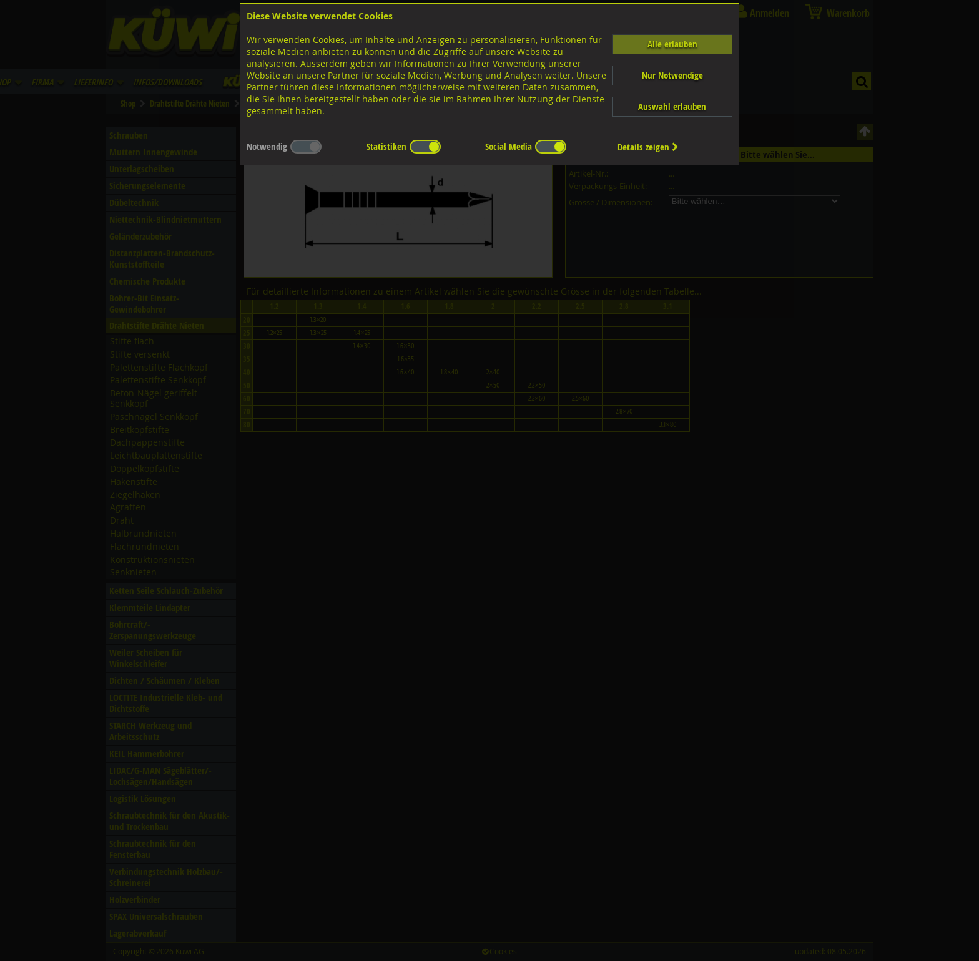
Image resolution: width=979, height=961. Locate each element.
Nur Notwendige (672, 75)
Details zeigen (648, 147)
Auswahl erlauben (672, 106)
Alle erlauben (672, 44)
